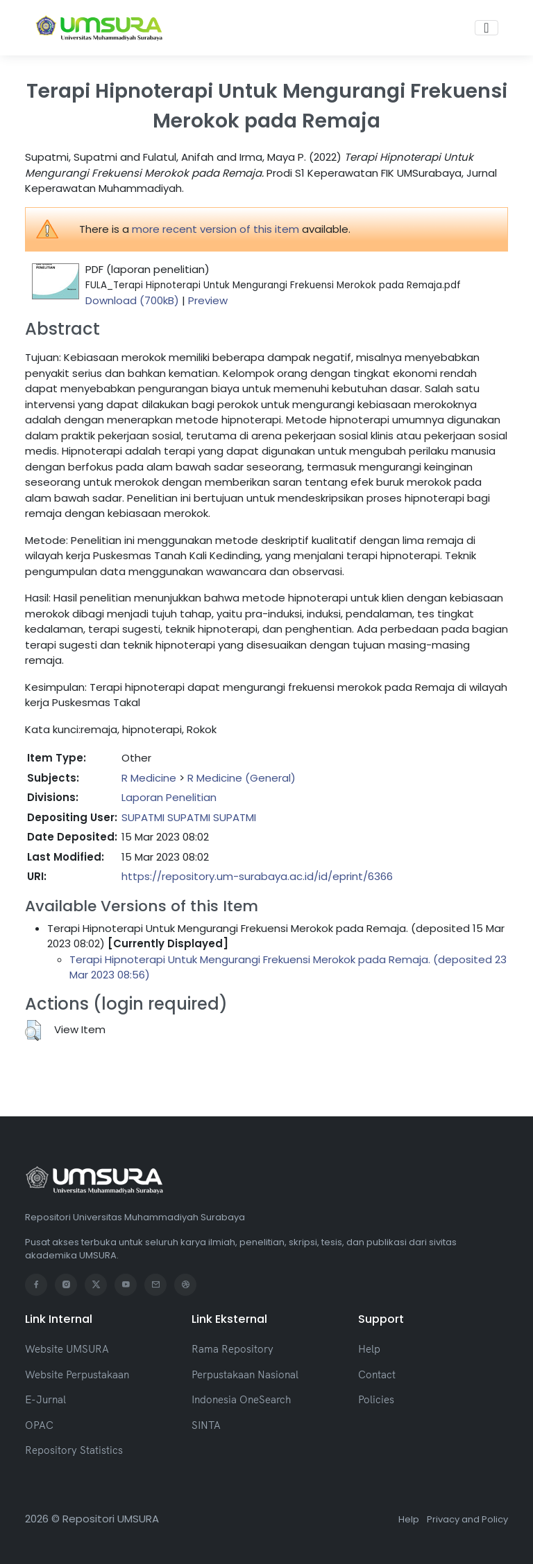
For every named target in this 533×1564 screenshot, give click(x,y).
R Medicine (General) (241, 778)
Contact (377, 1374)
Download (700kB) (132, 300)
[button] (33, 1030)
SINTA (206, 1425)
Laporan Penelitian (169, 797)
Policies (376, 1399)
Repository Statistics (74, 1450)
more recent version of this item (215, 229)
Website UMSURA (67, 1348)
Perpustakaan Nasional (245, 1374)
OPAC (39, 1425)
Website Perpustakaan (77, 1374)
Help (369, 1348)
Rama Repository (232, 1348)
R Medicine (148, 778)
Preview (208, 300)
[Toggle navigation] (486, 27)
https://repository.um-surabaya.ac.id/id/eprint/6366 (257, 876)
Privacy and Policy (467, 1519)
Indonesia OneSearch (241, 1399)
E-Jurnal (45, 1399)
